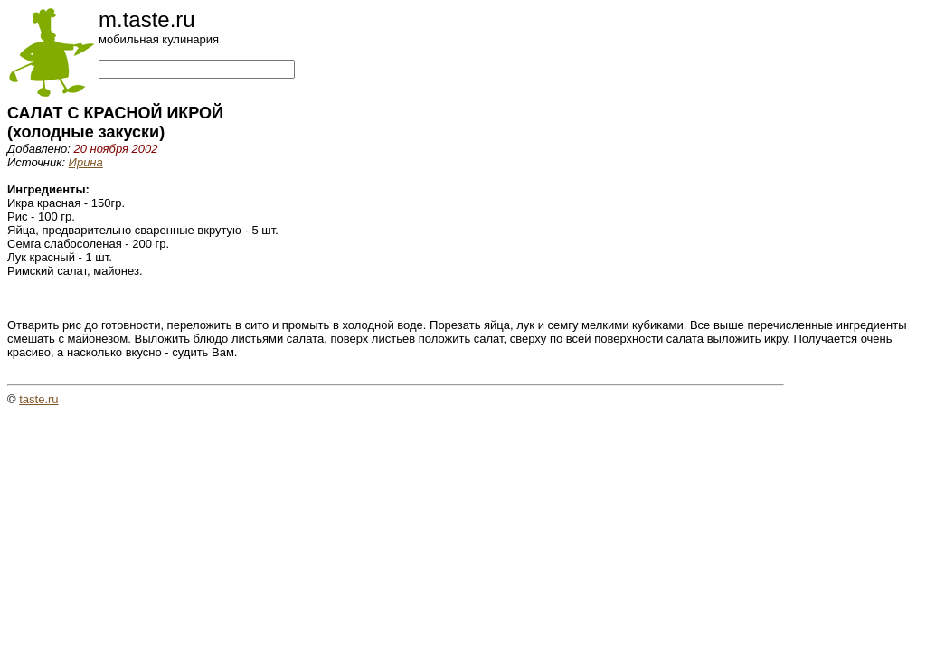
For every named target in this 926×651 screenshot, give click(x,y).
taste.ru (38, 399)
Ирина (86, 162)
